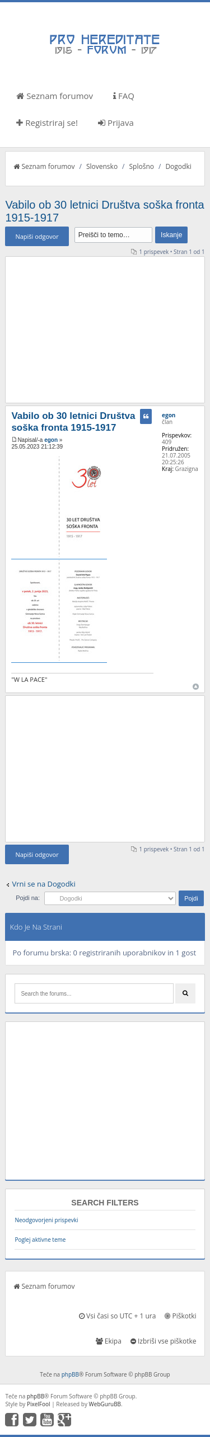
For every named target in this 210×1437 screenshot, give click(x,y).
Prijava (116, 122)
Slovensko (102, 166)
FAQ (123, 95)
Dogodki (178, 166)
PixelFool (38, 1404)
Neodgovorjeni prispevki (46, 1220)
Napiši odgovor (36, 236)
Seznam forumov (54, 95)
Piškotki (180, 1316)
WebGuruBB (105, 1404)
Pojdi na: (28, 897)
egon (51, 440)
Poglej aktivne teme (40, 1239)
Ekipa (109, 1341)
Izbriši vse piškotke (163, 1341)
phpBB (70, 1374)
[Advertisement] (105, 329)
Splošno (141, 166)
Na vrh (196, 687)
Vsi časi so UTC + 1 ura (117, 1316)
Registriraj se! (47, 122)
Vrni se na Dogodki (43, 884)
